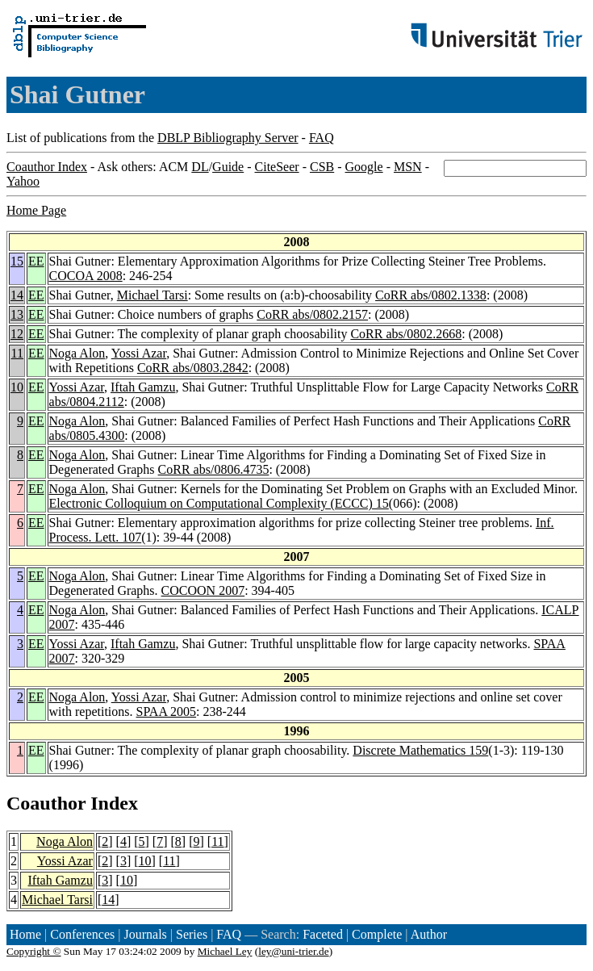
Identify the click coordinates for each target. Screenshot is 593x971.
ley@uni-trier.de (293, 951)
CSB (322, 167)
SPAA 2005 (166, 711)
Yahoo (23, 181)
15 (16, 261)
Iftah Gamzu (143, 387)
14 (16, 295)
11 (17, 353)
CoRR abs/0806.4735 (213, 469)
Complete (377, 934)
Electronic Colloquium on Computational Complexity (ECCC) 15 (219, 503)
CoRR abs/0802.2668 (405, 334)
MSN (408, 167)
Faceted (323, 934)
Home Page (36, 210)
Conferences (82, 934)
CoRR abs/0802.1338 (431, 295)
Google (364, 167)
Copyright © (33, 951)
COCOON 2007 (203, 590)
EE (36, 261)
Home (25, 934)
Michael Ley (225, 951)
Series (191, 934)
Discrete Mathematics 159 (420, 750)
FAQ (321, 137)
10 (16, 387)
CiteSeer (277, 167)
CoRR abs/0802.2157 (312, 314)
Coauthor (46, 803)
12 (16, 334)
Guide (228, 167)
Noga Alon (77, 353)
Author (429, 934)
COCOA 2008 (86, 276)
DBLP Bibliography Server (228, 137)
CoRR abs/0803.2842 (192, 368)
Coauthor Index (46, 167)
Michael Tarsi (152, 295)
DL (199, 167)
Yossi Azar (138, 353)
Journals (144, 934)
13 (16, 314)
